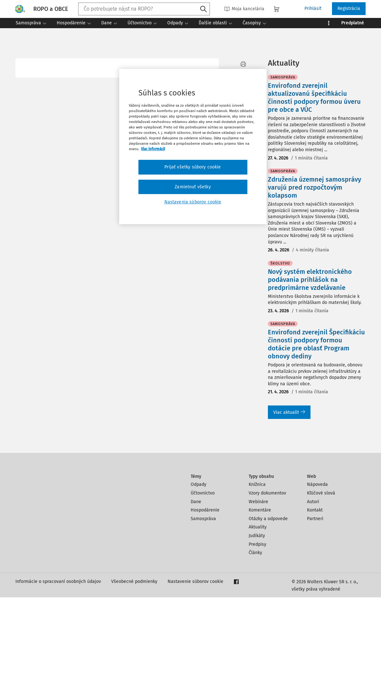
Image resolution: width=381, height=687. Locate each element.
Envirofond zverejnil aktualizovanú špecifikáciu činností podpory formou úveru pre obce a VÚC (314, 187)
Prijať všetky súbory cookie (192, 167)
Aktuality (258, 616)
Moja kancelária (244, 9)
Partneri (315, 608)
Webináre (258, 591)
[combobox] (144, 9)
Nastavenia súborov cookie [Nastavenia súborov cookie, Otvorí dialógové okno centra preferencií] (192, 202)
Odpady (198, 574)
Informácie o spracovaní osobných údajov (58, 671)
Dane (196, 591)
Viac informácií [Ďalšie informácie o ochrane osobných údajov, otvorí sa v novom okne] (153, 149)
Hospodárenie (205, 599)
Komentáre (260, 599)
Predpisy (257, 634)
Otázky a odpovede (268, 608)
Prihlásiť (312, 8)
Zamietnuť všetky (193, 187)
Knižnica (257, 574)
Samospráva (203, 608)
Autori (313, 591)
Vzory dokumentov (267, 582)
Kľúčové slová (321, 582)
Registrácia (348, 8)
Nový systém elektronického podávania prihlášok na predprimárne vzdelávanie (310, 369)
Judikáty (257, 625)
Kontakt (315, 599)
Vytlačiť (243, 67)
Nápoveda (317, 574)
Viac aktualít (289, 502)
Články (255, 642)
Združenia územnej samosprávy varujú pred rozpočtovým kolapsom (314, 277)
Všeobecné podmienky (134, 671)
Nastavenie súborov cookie (195, 671)
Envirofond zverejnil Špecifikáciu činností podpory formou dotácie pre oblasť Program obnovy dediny (316, 434)
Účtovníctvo (203, 582)
